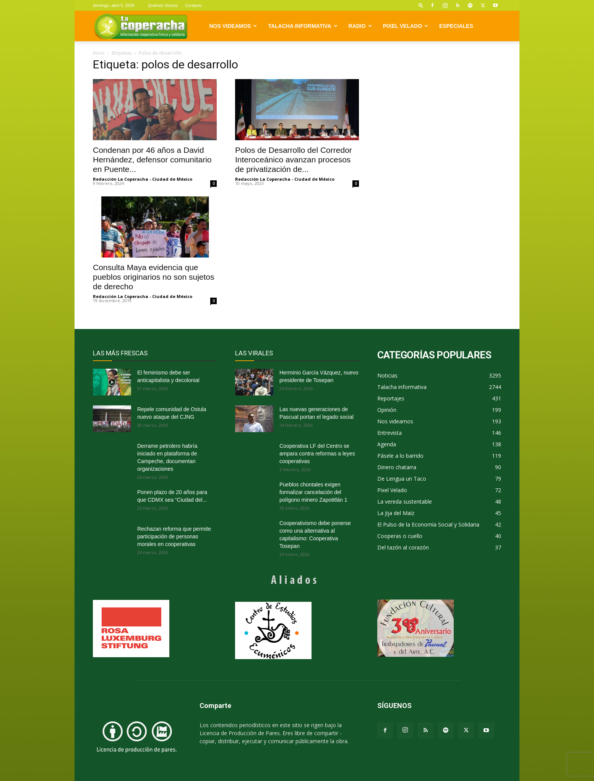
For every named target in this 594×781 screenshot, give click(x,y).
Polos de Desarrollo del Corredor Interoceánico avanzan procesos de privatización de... (293, 159)
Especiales (456, 26)
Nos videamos (233, 26)
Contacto (193, 5)
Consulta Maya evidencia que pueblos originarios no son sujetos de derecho (153, 277)
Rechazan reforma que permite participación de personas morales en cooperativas (174, 536)
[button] (421, 5)
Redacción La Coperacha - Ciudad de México (142, 179)
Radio (360, 26)
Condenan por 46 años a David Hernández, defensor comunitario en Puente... (152, 159)
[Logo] (140, 26)
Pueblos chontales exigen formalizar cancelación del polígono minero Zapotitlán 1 (313, 492)
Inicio (98, 53)
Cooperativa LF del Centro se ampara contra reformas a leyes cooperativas (317, 453)
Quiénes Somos (163, 5)
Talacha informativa (302, 26)
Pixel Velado (405, 26)
